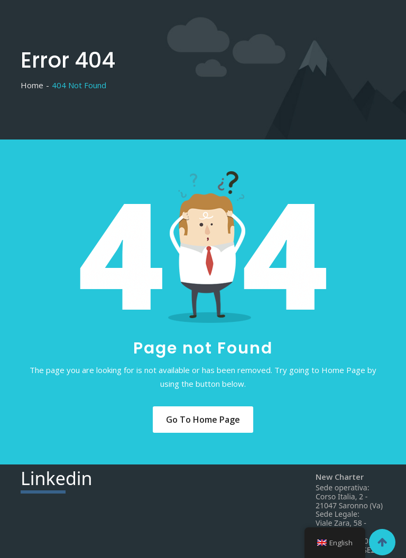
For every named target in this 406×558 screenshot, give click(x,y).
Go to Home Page (203, 419)
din (57, 480)
